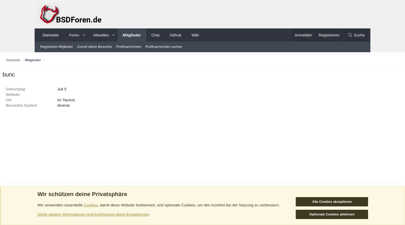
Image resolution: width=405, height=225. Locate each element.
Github (175, 35)
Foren (74, 35)
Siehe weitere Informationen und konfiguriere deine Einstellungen (93, 214)
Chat (155, 35)
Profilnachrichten (128, 47)
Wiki (195, 35)
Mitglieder (132, 35)
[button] (84, 35)
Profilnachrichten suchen (163, 47)
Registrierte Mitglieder (56, 47)
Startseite (50, 35)
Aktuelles (101, 35)
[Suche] (356, 35)
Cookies (91, 205)
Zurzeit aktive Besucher (94, 47)
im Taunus (102, 101)
